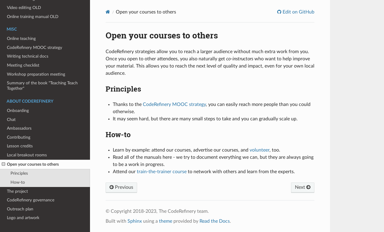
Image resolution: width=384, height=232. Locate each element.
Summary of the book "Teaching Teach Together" (42, 86)
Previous (121, 187)
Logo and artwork (23, 217)
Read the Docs (215, 221)
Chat (11, 119)
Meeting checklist (23, 65)
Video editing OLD (24, 7)
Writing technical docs (27, 56)
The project (17, 191)
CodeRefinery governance (30, 200)
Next (302, 187)
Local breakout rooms (27, 155)
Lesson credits (20, 146)
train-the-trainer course (162, 171)
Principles (19, 173)
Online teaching (21, 38)
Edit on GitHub (297, 12)
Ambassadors (19, 128)
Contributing (18, 137)
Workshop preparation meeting (36, 74)
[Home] (108, 11)
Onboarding (18, 110)
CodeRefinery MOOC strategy (34, 47)
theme (165, 221)
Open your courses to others (30, 164)
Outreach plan (20, 209)
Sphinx (135, 221)
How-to (17, 182)
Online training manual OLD (32, 16)
